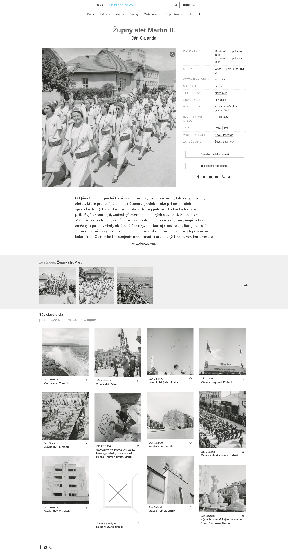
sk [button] (258, 5)
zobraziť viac (144, 251)
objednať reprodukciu (214, 173)
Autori (120, 21)
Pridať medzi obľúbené (214, 161)
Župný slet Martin (224, 149)
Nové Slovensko (224, 142)
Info (190, 21)
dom (226, 135)
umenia (189, 12)
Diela (90, 21)
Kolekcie (105, 21)
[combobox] (143, 12)
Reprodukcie (174, 21)
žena (218, 135)
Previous (42, 292)
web (100, 12)
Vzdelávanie (152, 21)
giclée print (221, 100)
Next (246, 292)
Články (134, 21)
